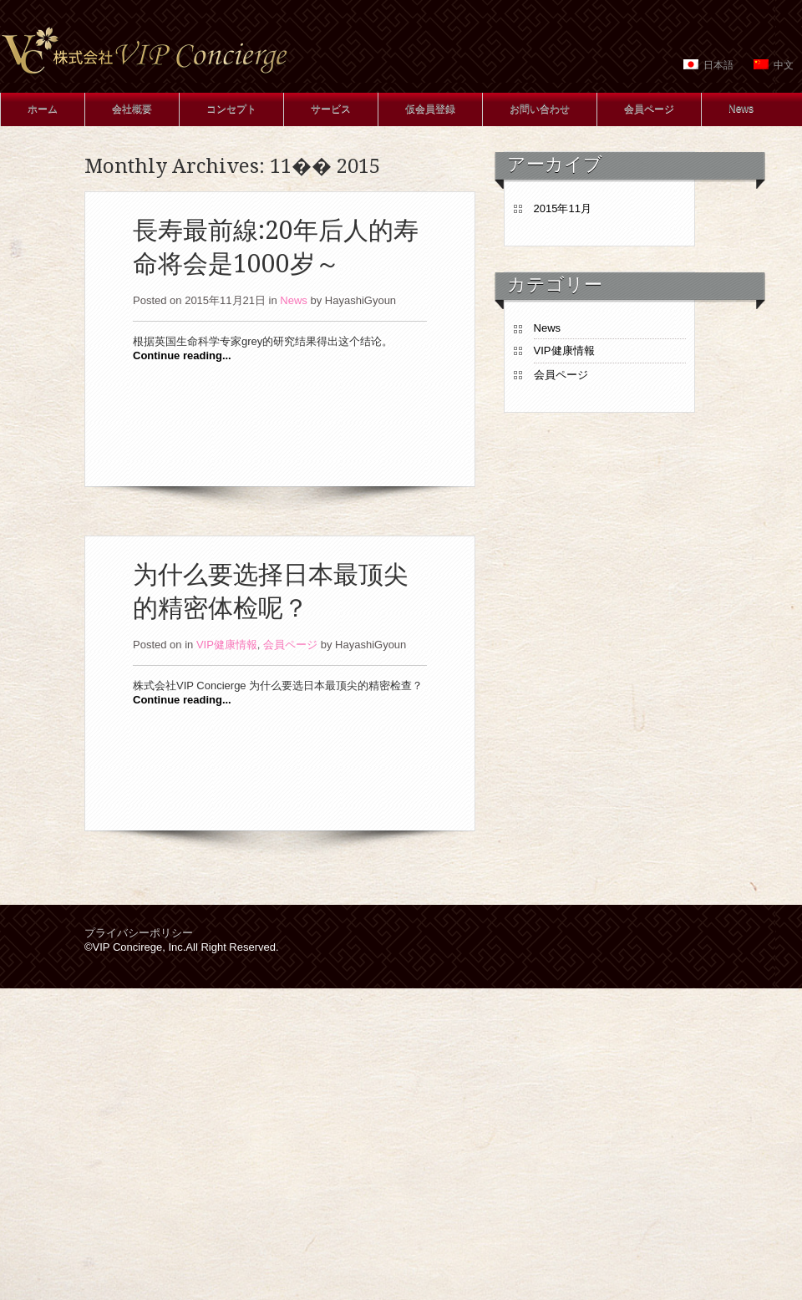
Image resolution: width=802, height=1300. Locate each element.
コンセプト (231, 108)
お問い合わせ (540, 108)
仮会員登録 (430, 108)
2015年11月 (562, 208)
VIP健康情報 (226, 644)
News (741, 108)
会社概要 (132, 108)
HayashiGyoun (360, 300)
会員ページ (649, 108)
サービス (331, 108)
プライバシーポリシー (138, 933)
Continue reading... (182, 355)
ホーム (43, 108)
